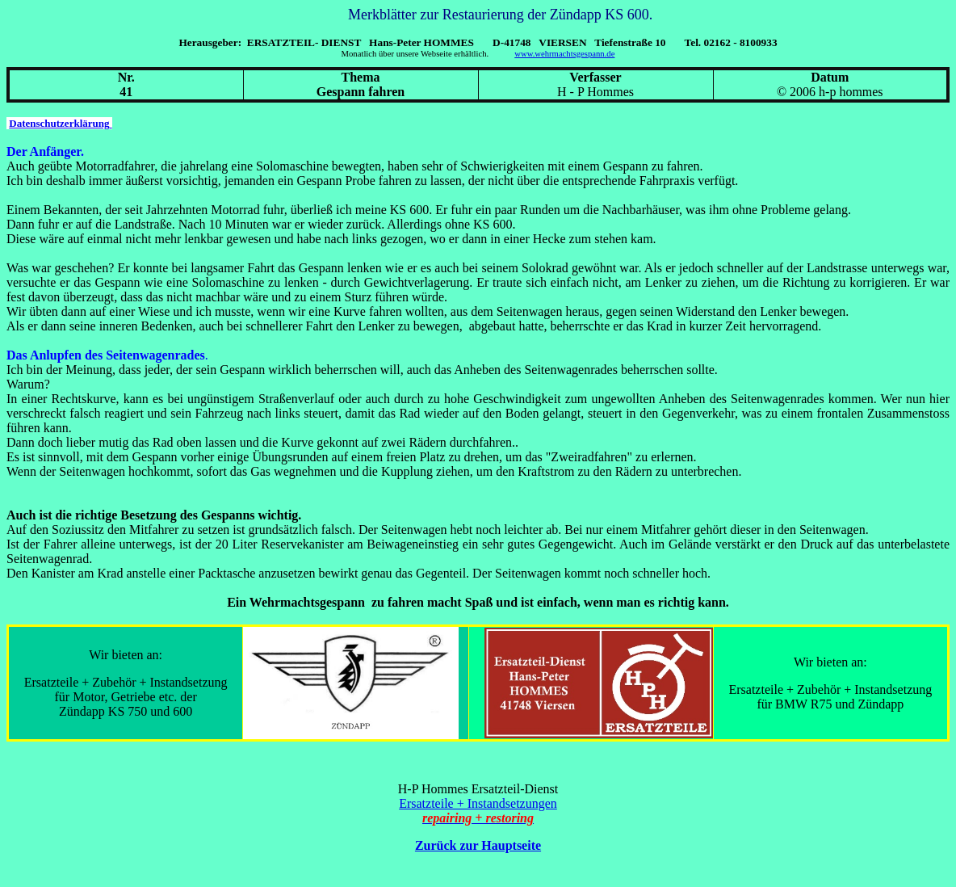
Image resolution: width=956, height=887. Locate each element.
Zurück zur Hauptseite (478, 845)
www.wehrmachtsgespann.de (564, 53)
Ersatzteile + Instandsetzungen (478, 803)
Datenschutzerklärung (60, 123)
